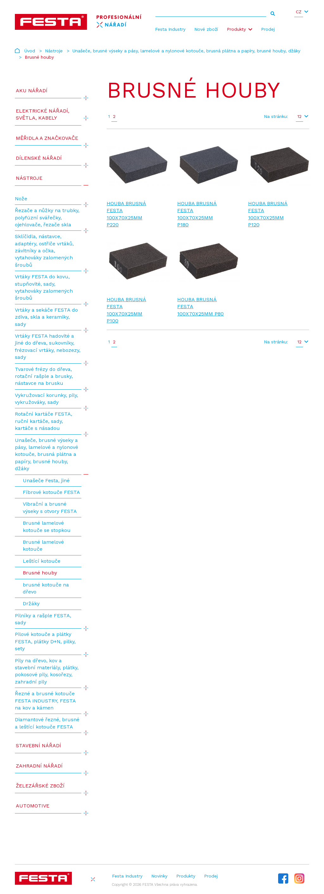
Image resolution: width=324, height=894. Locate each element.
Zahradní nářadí (39, 766)
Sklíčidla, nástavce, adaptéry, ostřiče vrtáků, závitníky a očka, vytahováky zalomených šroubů (44, 250)
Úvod (29, 50)
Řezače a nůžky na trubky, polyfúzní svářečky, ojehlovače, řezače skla (47, 217)
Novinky (159, 875)
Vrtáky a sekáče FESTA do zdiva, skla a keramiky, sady (46, 317)
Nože (21, 199)
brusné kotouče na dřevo (46, 588)
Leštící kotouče (41, 561)
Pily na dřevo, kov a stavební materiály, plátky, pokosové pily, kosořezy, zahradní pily (46, 671)
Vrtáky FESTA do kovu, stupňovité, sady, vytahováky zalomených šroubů (44, 287)
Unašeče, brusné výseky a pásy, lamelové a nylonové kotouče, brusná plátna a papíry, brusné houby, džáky (186, 50)
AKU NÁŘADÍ (31, 90)
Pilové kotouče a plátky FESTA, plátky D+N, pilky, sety (45, 641)
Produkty (236, 29)
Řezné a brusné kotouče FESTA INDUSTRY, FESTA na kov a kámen (45, 700)
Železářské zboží (40, 786)
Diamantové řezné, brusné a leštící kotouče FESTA (47, 722)
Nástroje (54, 50)
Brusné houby (40, 573)
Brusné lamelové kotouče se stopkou (47, 526)
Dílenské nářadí (39, 158)
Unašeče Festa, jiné (46, 480)
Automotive (32, 806)
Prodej (268, 29)
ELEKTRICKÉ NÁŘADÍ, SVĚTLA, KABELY (42, 114)
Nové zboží (206, 29)
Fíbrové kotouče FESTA (51, 492)
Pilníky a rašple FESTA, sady (43, 618)
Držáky (31, 603)
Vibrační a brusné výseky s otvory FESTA (50, 507)
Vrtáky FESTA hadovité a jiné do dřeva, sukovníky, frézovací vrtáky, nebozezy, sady (47, 346)
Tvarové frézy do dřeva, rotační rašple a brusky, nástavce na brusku (44, 376)
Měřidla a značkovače (47, 138)
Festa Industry (170, 29)
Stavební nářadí (38, 745)
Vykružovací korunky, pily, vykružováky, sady (46, 398)
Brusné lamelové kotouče (43, 545)
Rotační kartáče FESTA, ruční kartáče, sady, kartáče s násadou (43, 421)
